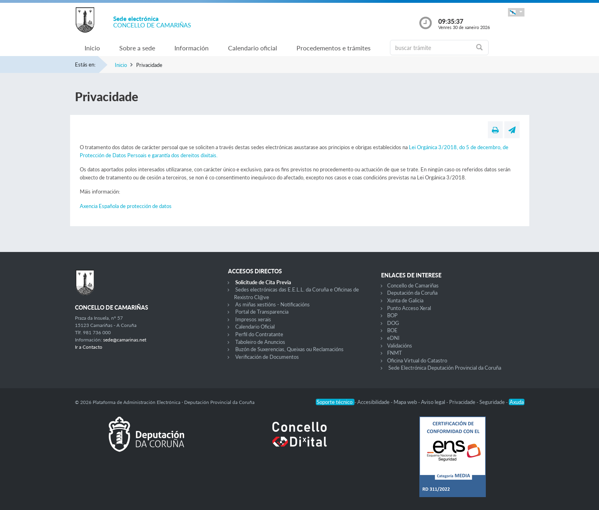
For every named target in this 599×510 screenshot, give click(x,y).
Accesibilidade (374, 402)
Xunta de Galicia (405, 300)
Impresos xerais (253, 319)
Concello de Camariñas (413, 285)
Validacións (399, 345)
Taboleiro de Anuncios (260, 342)
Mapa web (406, 402)
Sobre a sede (137, 48)
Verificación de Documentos (267, 357)
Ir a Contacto (88, 347)
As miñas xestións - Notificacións (272, 304)
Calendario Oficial (255, 326)
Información (191, 48)
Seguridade (492, 402)
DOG (393, 323)
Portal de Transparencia (261, 311)
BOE (392, 330)
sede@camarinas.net (124, 340)
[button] (516, 12)
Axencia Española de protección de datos (126, 206)
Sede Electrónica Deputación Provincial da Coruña (444, 367)
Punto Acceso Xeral (409, 308)
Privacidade (463, 402)
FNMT (394, 353)
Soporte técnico (335, 402)
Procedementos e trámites (333, 48)
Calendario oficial (252, 48)
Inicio (92, 48)
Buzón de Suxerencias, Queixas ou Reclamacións (289, 349)
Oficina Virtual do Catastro (417, 360)
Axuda (517, 402)
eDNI (393, 338)
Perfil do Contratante (259, 334)
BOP (392, 315)
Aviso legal (433, 402)
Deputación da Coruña (412, 292)
